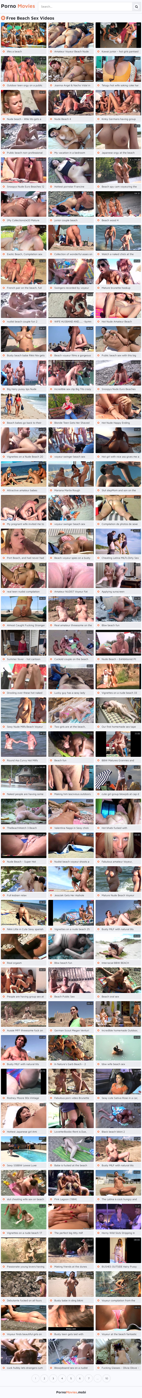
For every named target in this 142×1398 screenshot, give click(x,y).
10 (106, 1378)
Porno (18, 6)
